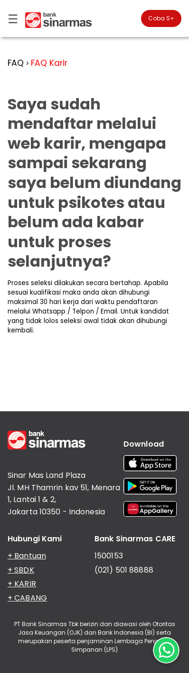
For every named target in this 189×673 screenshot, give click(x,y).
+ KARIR (22, 583)
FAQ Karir (49, 63)
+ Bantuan (27, 555)
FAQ (16, 63)
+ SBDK (21, 570)
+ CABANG (27, 597)
